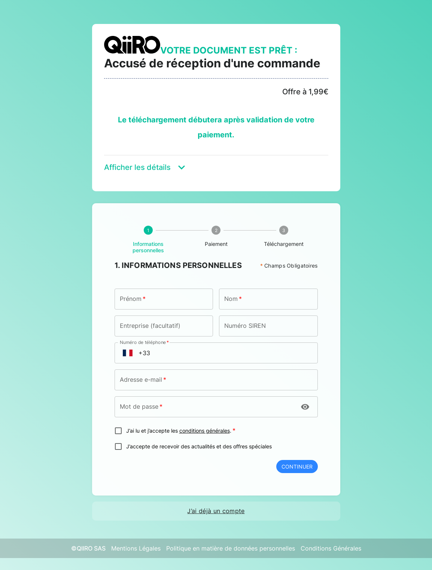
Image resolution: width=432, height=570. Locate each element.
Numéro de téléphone (144, 342)
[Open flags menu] (128, 353)
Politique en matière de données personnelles (230, 548)
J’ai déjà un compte (215, 511)
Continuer (297, 466)
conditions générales (204, 431)
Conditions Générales (331, 548)
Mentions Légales (136, 548)
